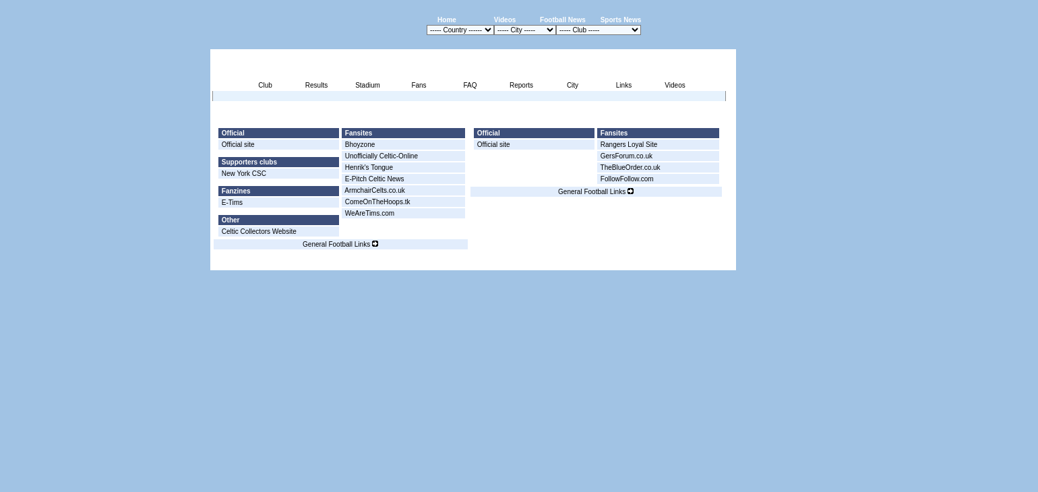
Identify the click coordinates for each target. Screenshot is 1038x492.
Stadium (367, 85)
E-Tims (232, 202)
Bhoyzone (360, 144)
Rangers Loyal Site (629, 144)
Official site (238, 144)
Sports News (621, 20)
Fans (418, 85)
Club (265, 85)
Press (609, 262)
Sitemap (679, 262)
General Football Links (340, 244)
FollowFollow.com (627, 179)
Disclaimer (643, 262)
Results (316, 85)
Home (446, 20)
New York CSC (244, 173)
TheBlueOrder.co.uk (631, 167)
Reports (521, 85)
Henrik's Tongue (369, 167)
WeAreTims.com (369, 213)
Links (624, 85)
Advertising (573, 262)
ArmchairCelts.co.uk (374, 190)
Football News (563, 20)
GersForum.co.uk (626, 156)
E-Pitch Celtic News (374, 179)
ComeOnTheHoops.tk (377, 202)
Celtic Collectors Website (259, 231)
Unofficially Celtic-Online (381, 156)
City (572, 85)
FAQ (470, 85)
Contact (713, 262)
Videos (505, 20)
